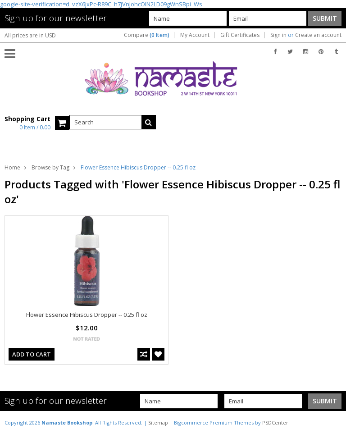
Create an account (318, 35)
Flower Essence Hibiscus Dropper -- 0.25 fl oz (86, 315)
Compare (146, 35)
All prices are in (30, 35)
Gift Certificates (240, 35)
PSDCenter (275, 422)
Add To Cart (31, 354)
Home (12, 167)
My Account (194, 35)
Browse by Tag (50, 167)
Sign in (278, 35)
